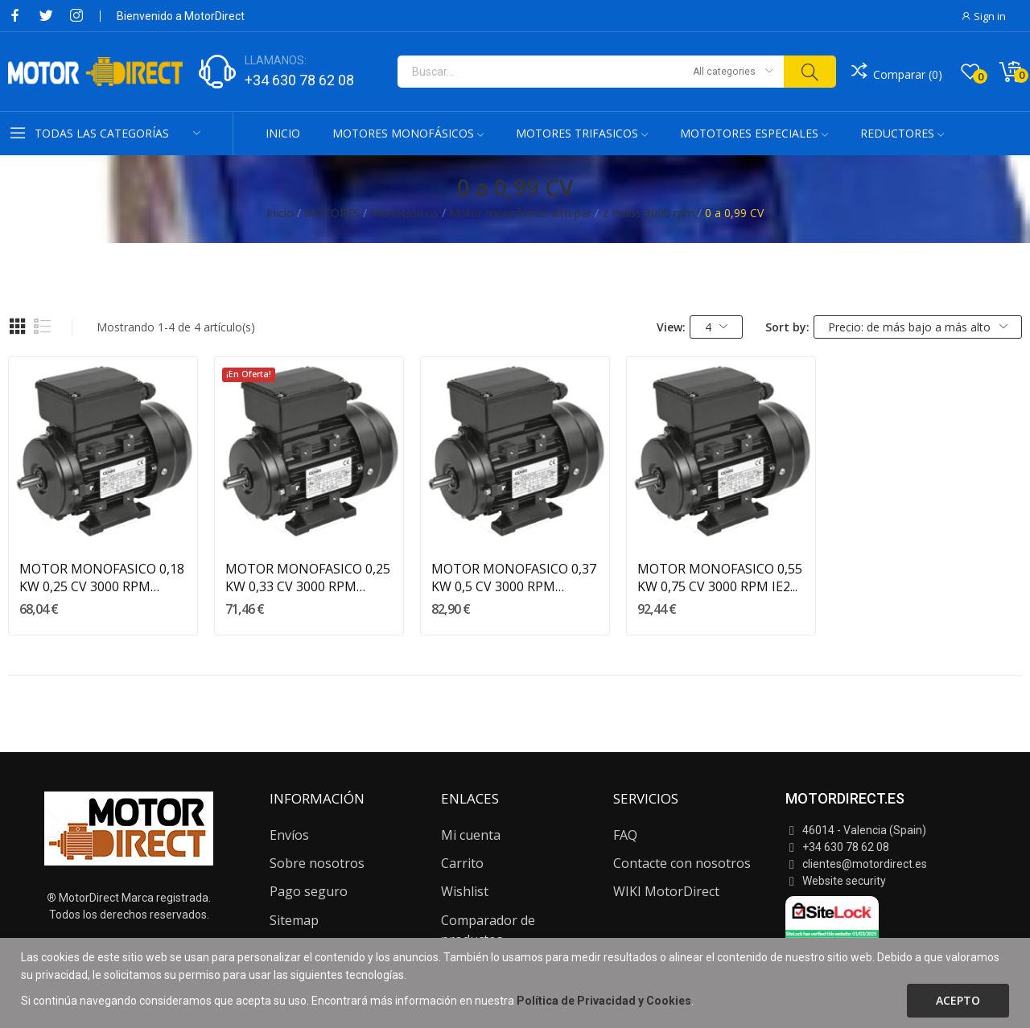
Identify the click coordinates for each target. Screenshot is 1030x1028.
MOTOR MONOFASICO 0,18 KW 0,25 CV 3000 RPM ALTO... (101, 578)
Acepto (958, 1000)
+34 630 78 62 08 (299, 80)
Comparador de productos (488, 929)
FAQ (625, 835)
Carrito (462, 863)
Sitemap (294, 920)
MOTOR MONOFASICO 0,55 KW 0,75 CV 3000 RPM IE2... (719, 577)
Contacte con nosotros (682, 863)
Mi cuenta (471, 835)
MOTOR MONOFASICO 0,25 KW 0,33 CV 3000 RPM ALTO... (307, 578)
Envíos (289, 835)
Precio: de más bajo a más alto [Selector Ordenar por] (917, 327)
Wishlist (464, 891)
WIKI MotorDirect (666, 891)
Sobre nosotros (317, 863)
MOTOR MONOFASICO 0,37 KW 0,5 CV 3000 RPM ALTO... (513, 578)
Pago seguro (309, 891)
